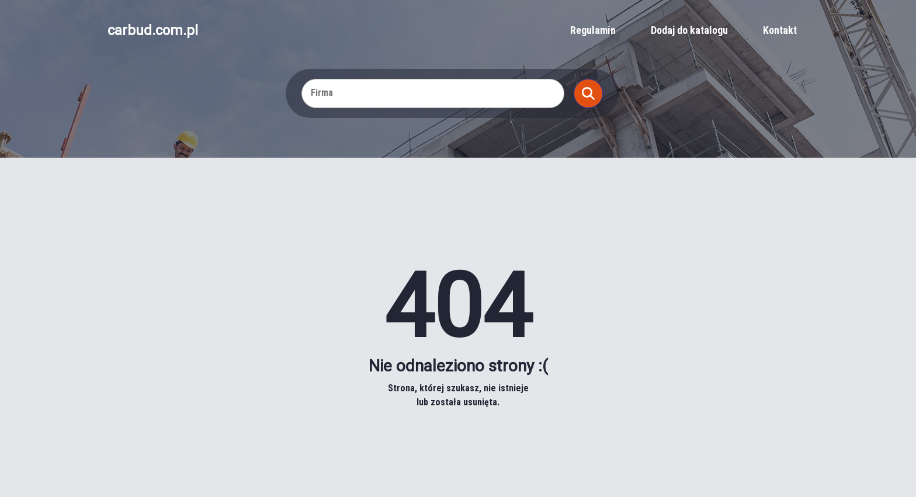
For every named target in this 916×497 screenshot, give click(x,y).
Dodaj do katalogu (689, 30)
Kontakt (780, 30)
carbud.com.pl (152, 30)
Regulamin (593, 30)
